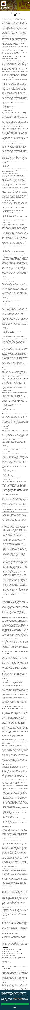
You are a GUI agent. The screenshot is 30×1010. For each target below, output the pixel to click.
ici (17, 810)
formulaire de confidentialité (12, 645)
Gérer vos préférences (18, 998)
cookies (24, 378)
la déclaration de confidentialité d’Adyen (16, 489)
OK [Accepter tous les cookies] (15, 1004)
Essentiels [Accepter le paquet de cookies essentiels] (15, 1007)
